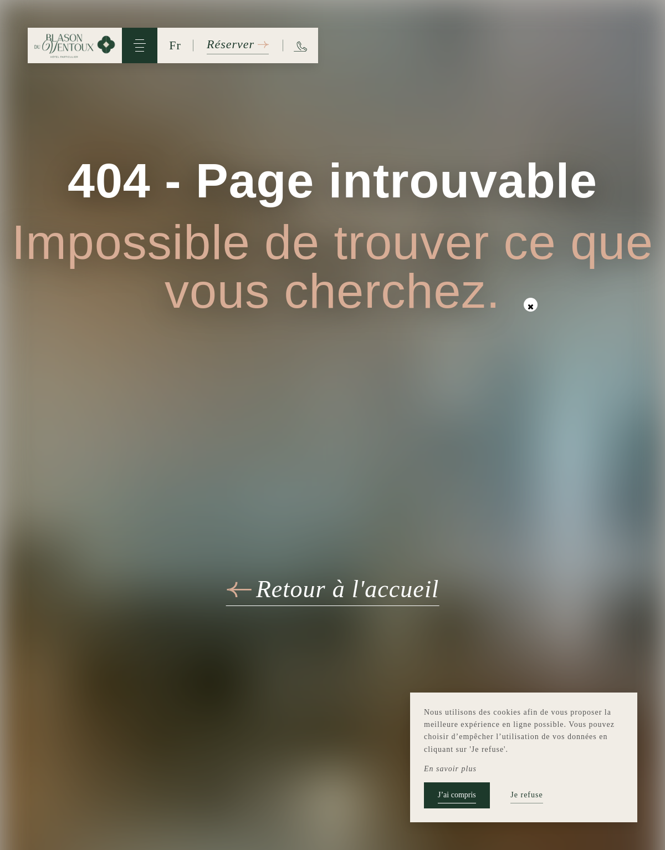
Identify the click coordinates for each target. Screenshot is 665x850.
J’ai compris (457, 795)
